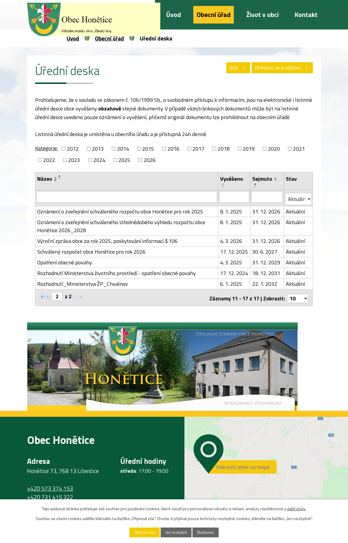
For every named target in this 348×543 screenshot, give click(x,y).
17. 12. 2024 (234, 271)
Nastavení (211, 532)
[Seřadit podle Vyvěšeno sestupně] (223, 186)
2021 (299, 149)
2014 (123, 149)
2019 (249, 149)
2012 (73, 149)
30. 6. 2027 (265, 250)
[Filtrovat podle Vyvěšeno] (235, 196)
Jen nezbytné (176, 532)
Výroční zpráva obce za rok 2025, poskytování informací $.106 (107, 239)
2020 (274, 149)
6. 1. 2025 (231, 282)
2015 (148, 149)
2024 (99, 160)
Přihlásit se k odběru (281, 69)
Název (47, 179)
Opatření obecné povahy (64, 260)
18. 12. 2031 (266, 271)
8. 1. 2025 (231, 209)
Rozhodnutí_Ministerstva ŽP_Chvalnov (82, 282)
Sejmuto (265, 179)
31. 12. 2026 (266, 209)
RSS (233, 69)
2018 (224, 149)
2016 (173, 149)
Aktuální (295, 209)
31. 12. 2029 (266, 260)
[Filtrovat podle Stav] (298, 197)
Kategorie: (46, 148)
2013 (98, 149)
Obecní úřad (214, 15)
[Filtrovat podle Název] (126, 196)
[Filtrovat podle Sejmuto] (267, 196)
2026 (150, 160)
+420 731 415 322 (50, 493)
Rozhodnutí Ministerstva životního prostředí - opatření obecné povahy (116, 271)
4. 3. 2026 (231, 239)
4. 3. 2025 (231, 260)
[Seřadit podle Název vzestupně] (60, 176)
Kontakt (306, 15)
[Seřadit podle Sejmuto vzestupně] (256, 184)
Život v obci (262, 15)
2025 (124, 160)
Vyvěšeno (231, 179)
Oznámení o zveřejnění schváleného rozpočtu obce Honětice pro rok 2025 (120, 209)
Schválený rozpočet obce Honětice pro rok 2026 (91, 250)
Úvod (173, 15)
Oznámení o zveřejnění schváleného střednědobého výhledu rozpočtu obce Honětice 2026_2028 (121, 224)
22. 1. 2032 (265, 282)
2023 (74, 160)
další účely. (296, 508)
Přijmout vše (140, 532)
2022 (49, 160)
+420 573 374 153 (50, 484)
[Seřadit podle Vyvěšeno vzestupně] (223, 184)
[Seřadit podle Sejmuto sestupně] (256, 186)
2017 (198, 149)
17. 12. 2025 (234, 250)
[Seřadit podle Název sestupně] (60, 178)
